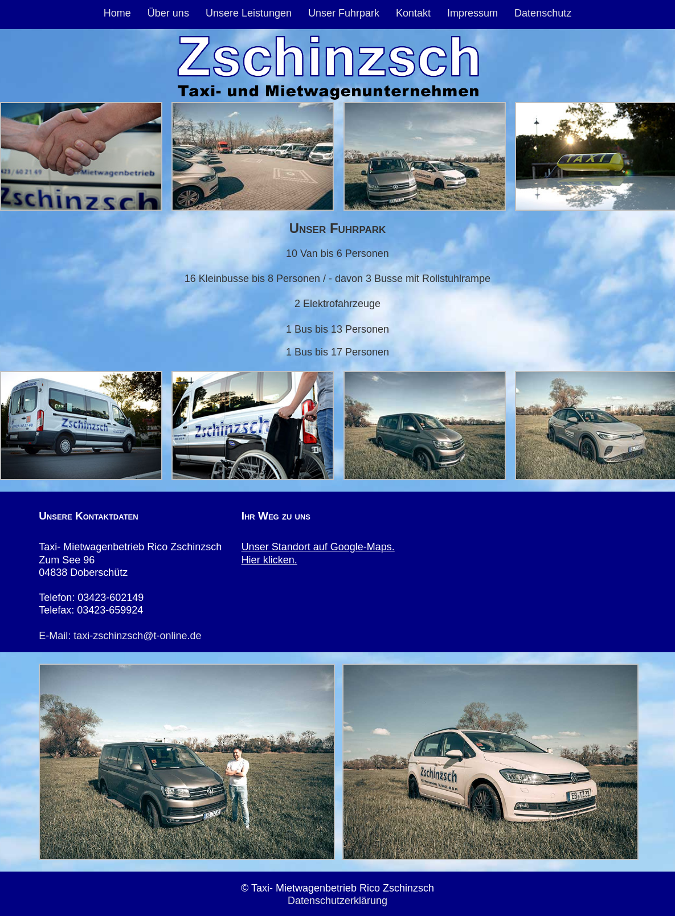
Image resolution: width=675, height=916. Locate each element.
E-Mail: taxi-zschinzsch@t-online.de (120, 635)
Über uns (168, 13)
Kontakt (413, 13)
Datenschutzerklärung (337, 900)
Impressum (472, 13)
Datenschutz (542, 13)
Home (117, 13)
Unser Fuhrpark (343, 13)
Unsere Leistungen (249, 13)
